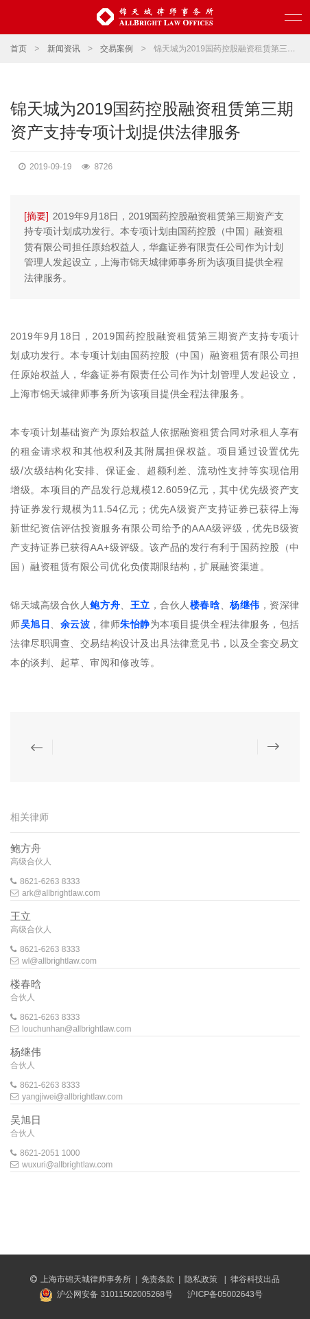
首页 (18, 49)
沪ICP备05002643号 (224, 1294)
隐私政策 (201, 1279)
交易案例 (116, 49)
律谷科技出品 (255, 1279)
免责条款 (157, 1279)
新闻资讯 (63, 49)
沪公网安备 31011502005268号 (115, 1294)
